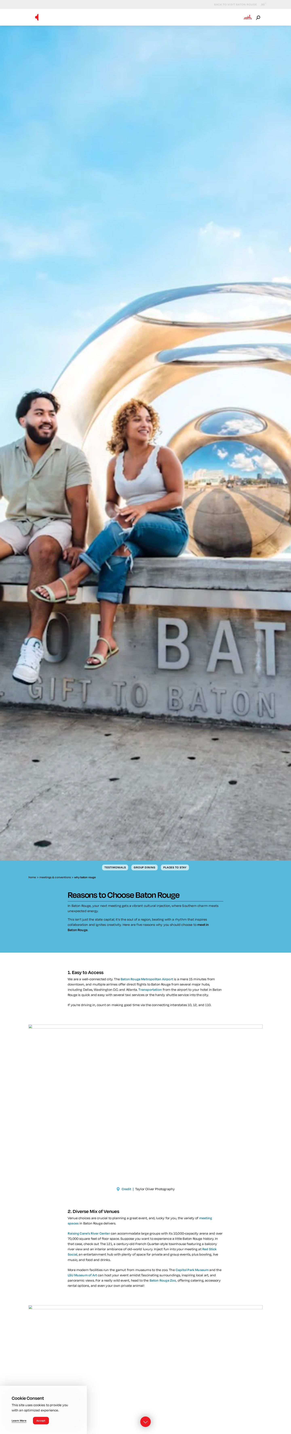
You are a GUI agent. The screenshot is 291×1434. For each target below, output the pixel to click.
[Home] (36, 17)
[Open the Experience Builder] (248, 17)
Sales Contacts (164, 17)
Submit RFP (195, 17)
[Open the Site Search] (258, 17)
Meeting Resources (126, 17)
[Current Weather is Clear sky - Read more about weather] (260, 4)
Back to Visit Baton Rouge (232, 4)
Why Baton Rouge (66, 17)
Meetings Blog (226, 17)
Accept (40, 1420)
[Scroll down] (145, 1422)
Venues (95, 17)
